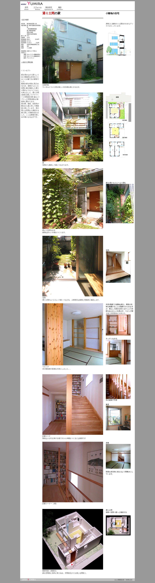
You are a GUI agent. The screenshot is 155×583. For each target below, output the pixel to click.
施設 (59, 7)
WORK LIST (129, 579)
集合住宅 (48, 7)
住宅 (26, 7)
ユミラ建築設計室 (119, 579)
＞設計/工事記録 (27, 62)
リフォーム (38, 7)
